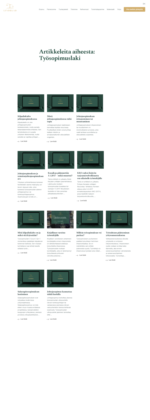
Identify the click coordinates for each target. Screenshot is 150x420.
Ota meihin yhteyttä (133, 9)
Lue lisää (25, 141)
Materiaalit (107, 9)
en (143, 4)
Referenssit (78, 9)
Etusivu (32, 9)
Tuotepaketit (55, 9)
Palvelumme (43, 9)
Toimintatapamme (93, 9)
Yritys (117, 9)
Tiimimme (67, 9)
